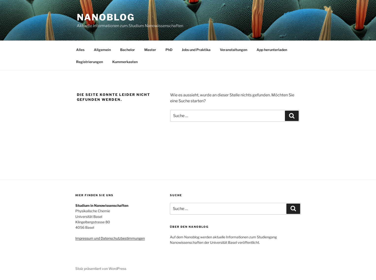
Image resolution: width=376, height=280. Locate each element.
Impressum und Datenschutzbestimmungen (110, 238)
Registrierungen (89, 62)
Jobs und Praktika (196, 50)
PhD (168, 50)
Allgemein (102, 50)
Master (150, 50)
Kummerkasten (125, 62)
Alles (80, 50)
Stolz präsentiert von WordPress (100, 268)
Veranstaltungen (233, 50)
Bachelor (127, 50)
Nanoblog (106, 17)
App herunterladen (272, 50)
